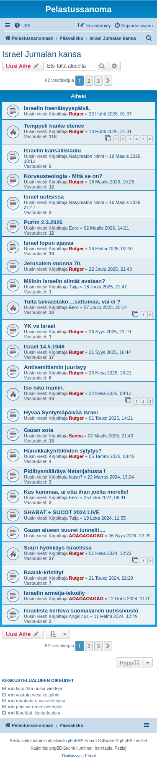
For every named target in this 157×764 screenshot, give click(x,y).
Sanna (76, 435)
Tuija (74, 286)
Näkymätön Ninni (86, 156)
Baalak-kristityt (44, 572)
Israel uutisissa (44, 197)
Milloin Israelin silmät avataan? (64, 281)
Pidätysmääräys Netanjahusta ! (65, 471)
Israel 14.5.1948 (44, 346)
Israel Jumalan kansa (41, 54)
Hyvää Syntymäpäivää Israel (61, 412)
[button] (108, 81)
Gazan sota (38, 430)
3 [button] (98, 80)
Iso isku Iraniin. (44, 388)
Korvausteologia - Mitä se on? (63, 176)
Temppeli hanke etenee (54, 126)
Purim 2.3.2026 (43, 222)
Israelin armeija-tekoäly (54, 593)
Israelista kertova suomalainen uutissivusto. (82, 610)
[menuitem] (22, 26)
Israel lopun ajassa (48, 243)
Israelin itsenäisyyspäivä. (57, 108)
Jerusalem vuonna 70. (53, 263)
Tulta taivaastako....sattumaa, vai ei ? (72, 301)
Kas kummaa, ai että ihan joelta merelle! (76, 492)
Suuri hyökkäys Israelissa (57, 547)
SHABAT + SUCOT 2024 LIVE (62, 512)
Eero (74, 227)
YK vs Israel (39, 326)
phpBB (74, 740)
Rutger (76, 113)
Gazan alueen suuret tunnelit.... (65, 530)
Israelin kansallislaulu (52, 150)
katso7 (75, 476)
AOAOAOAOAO (86, 535)
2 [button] (89, 80)
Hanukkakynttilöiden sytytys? (63, 450)
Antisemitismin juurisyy (55, 367)
